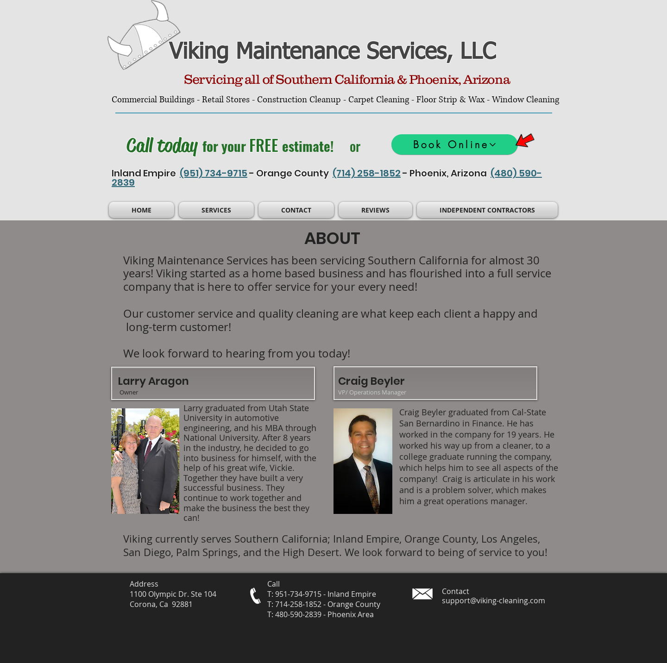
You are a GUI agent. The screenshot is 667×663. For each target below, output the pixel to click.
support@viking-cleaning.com (493, 600)
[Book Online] (454, 144)
